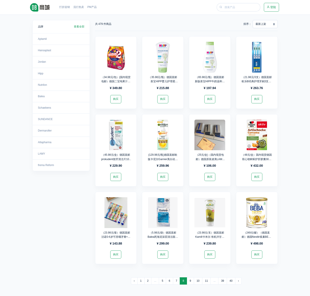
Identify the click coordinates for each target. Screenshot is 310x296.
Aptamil (42, 38)
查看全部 (79, 26)
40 (231, 280)
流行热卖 (78, 7)
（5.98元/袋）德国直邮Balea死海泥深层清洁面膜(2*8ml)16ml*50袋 (163, 237)
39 (222, 280)
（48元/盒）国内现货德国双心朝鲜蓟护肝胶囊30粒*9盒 (257, 159)
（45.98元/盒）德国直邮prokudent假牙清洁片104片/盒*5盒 (116, 159)
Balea (41, 96)
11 (206, 280)
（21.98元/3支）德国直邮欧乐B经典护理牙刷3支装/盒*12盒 (257, 81)
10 (198, 280)
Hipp (41, 73)
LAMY (41, 153)
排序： (247, 24)
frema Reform (46, 165)
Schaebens (44, 107)
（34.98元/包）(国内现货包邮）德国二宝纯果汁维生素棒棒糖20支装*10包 (116, 81)
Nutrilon (42, 84)
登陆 (271, 7)
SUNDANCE (45, 119)
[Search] (241, 7)
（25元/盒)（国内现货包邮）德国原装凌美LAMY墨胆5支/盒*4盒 (210, 159)
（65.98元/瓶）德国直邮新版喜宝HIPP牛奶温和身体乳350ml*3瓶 (210, 81)
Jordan (42, 61)
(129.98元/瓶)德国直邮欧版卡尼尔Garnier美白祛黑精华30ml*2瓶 (163, 159)
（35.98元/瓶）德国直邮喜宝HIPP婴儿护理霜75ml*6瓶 (163, 81)
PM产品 (92, 7)
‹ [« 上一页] (134, 280)
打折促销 (64, 7)
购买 (115, 98)
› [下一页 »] (238, 280)
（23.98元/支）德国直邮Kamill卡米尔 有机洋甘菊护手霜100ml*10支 (209, 237)
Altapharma (44, 142)
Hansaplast (44, 50)
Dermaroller (45, 130)
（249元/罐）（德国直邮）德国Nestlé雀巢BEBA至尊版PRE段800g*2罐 (257, 237)
